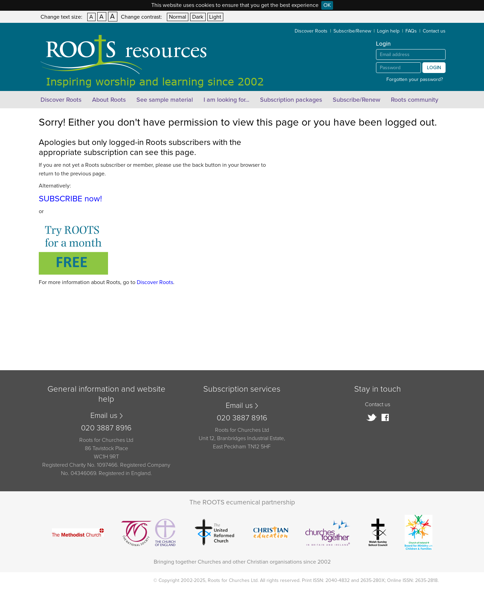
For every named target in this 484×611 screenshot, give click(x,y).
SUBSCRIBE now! (70, 199)
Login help (388, 31)
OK (327, 5)
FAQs (411, 31)
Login (434, 68)
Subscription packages (291, 99)
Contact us (434, 31)
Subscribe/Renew (352, 31)
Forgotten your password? (414, 79)
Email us (103, 415)
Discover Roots (311, 31)
